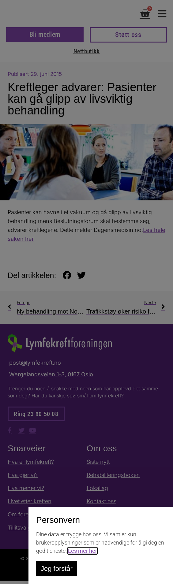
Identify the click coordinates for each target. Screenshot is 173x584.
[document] (86, 292)
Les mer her (82, 551)
